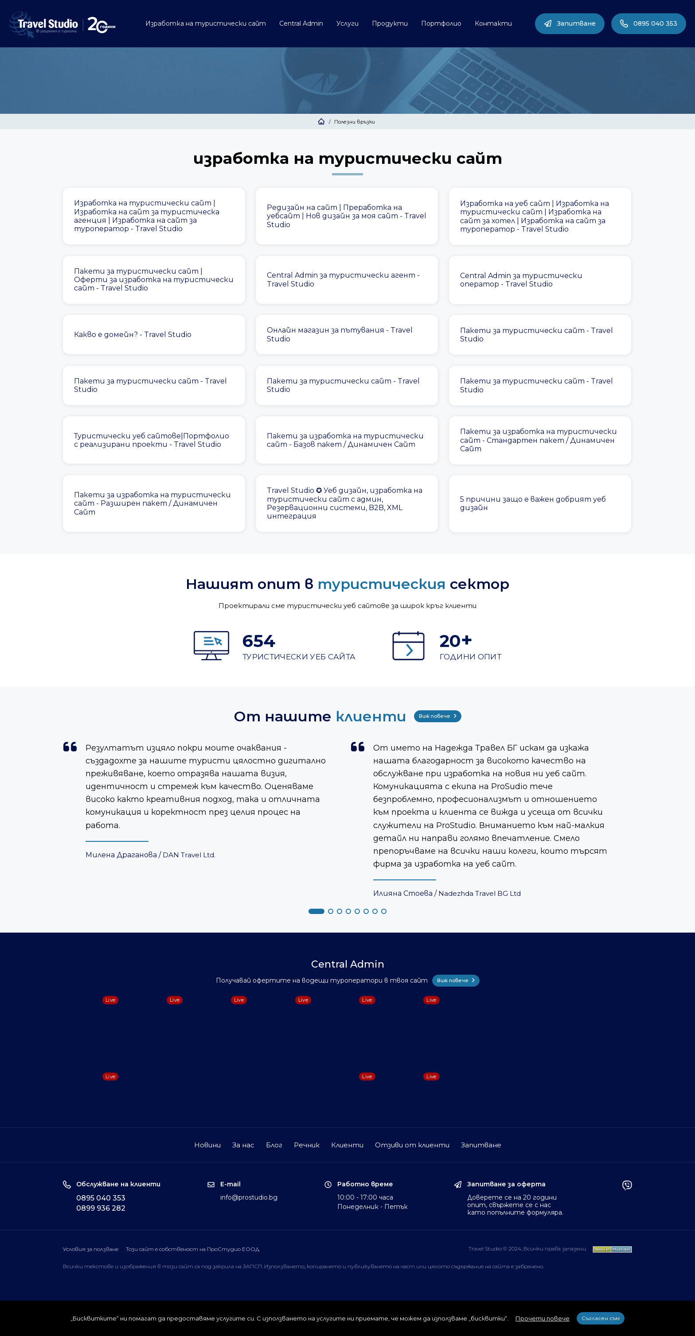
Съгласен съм (601, 1318)
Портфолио (441, 23)
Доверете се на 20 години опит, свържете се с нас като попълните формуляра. (515, 1204)
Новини (207, 1145)
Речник (307, 1145)
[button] (316, 911)
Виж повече (438, 716)
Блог (274, 1145)
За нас (243, 1145)
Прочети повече (542, 1318)
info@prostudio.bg (248, 1197)
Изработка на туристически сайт (205, 23)
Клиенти (347, 1145)
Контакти (493, 23)
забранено (529, 1266)
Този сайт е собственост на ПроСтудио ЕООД (192, 1249)
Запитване (570, 23)
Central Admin (301, 23)
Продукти (390, 23)
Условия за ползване (90, 1249)
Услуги (347, 23)
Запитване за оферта (506, 1184)
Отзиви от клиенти (412, 1145)
